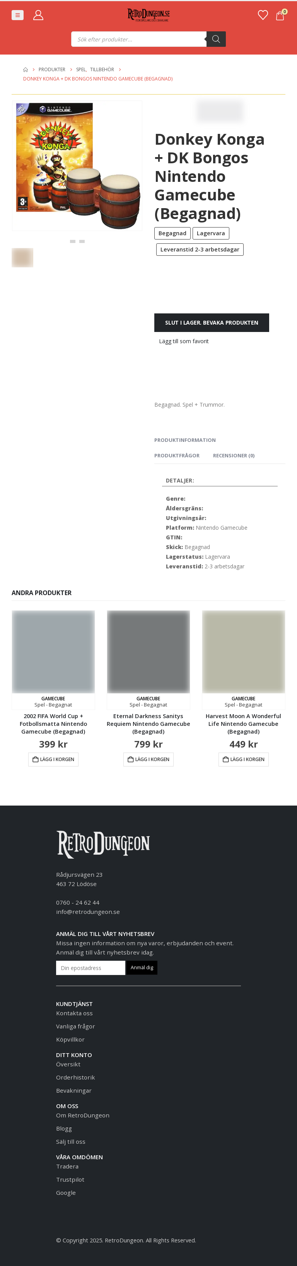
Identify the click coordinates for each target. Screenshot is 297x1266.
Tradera (67, 1166)
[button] (18, 15)
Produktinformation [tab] (185, 439)
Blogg (64, 1128)
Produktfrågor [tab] (177, 455)
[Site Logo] (148, 15)
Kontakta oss (74, 1013)
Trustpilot (70, 1179)
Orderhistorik (75, 1077)
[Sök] (216, 39)
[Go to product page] (53, 660)
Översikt (68, 1064)
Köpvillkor (70, 1039)
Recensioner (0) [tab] (233, 455)
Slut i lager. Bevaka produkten (211, 322)
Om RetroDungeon (82, 1115)
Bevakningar (74, 1090)
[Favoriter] (263, 15)
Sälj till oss (70, 1141)
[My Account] (38, 15)
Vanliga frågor (75, 1026)
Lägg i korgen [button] (57, 759)
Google (66, 1192)
